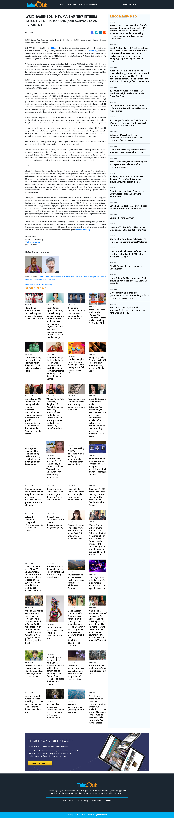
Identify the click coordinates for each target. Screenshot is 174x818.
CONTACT (93, 4)
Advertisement (97, 800)
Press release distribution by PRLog (38, 284)
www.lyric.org (92, 50)
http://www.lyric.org (82, 229)
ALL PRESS (83, 4)
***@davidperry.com (32, 242)
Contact (109, 800)
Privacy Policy (83, 800)
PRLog (53, 48)
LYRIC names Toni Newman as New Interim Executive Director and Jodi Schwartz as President (65, 278)
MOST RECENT (72, 4)
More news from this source (44, 279)
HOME (62, 4)
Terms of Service (68, 800)
